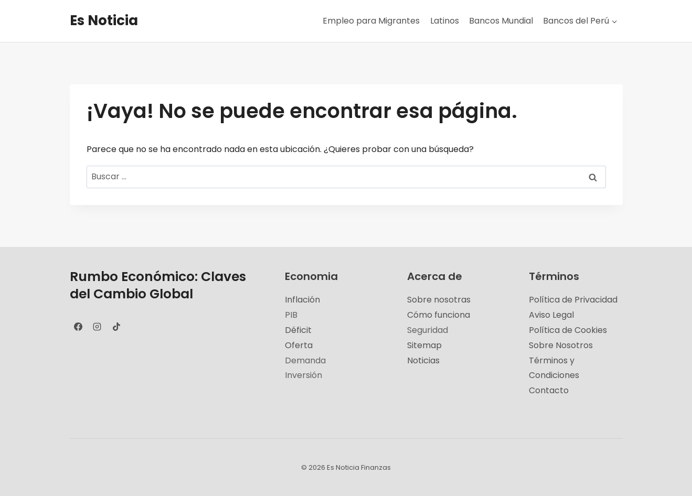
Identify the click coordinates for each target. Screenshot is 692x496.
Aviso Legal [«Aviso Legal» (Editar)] (551, 315)
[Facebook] (78, 326)
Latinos (444, 21)
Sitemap (424, 345)
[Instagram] (97, 326)
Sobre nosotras (439, 300)
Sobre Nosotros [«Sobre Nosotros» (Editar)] (561, 345)
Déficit (298, 330)
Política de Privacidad (573, 300)
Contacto (549, 390)
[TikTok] (116, 326)
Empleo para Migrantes (371, 21)
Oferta (299, 345)
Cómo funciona (438, 315)
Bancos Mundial (501, 21)
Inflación (302, 300)
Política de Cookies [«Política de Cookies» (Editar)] (568, 330)
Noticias (423, 360)
